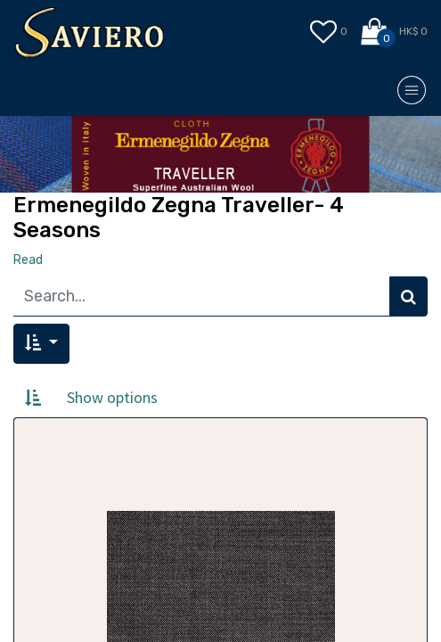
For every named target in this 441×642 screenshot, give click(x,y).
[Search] (408, 296)
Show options (112, 397)
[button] (41, 344)
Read (28, 260)
